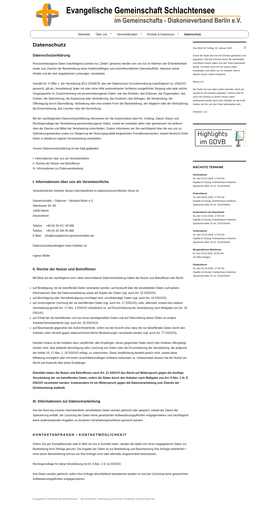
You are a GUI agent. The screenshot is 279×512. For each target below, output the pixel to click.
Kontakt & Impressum (161, 34)
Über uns (101, 34)
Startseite (84, 34)
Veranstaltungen (127, 34)
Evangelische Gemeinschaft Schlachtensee (55, 499)
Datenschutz (192, 34)
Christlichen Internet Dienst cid (138, 499)
